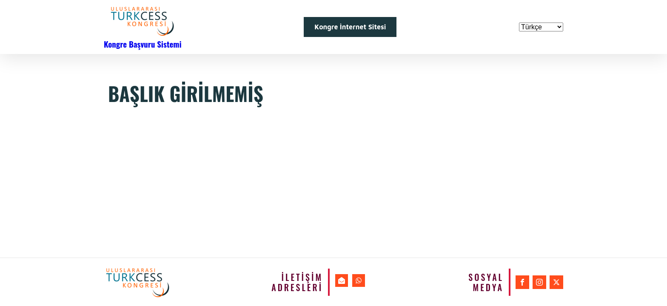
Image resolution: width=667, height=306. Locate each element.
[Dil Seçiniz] (541, 27)
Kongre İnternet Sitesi (350, 27)
